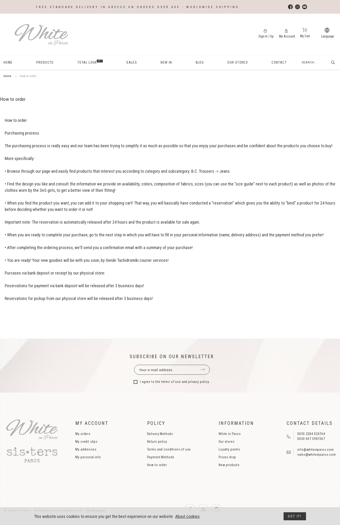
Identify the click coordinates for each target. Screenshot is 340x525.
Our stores (226, 441)
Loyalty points (229, 449)
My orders (82, 434)
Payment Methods (160, 457)
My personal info (88, 457)
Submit (202, 369)
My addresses (85, 449)
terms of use (171, 382)
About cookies (187, 516)
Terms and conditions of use (169, 449)
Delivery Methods (160, 434)
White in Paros (230, 434)
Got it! (295, 516)
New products (229, 465)
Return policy (157, 441)
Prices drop (227, 457)
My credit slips (86, 441)
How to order (157, 465)
